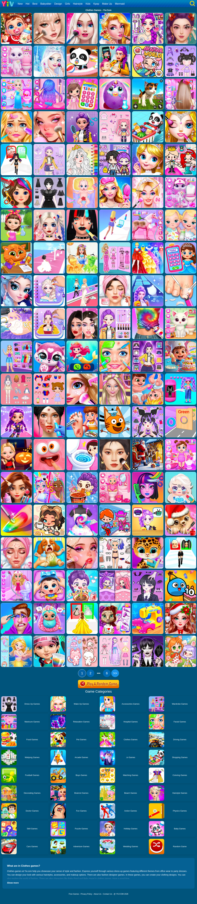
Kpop (96, 3)
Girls (67, 3)
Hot (27, 3)
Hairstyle (78, 3)
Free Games (74, 894)
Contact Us (107, 894)
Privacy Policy (86, 894)
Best (34, 3)
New (20, 3)
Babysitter (45, 3)
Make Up (107, 3)
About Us (97, 894)
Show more (13, 883)
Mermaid (120, 3)
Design (58, 3)
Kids (88, 3)
